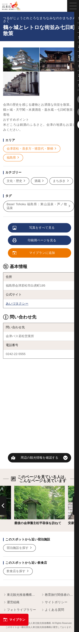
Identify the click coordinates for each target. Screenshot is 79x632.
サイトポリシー (54, 602)
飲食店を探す (18, 571)
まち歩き (61, 181)
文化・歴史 (16, 181)
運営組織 (11, 602)
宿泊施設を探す (19, 548)
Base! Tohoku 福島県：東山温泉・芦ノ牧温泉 (39, 206)
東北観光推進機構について (20, 595)
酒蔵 (39, 181)
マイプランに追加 (34, 253)
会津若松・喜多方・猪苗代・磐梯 (32, 149)
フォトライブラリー (19, 610)
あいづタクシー (17, 303)
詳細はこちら (23, 487)
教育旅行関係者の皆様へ (58, 595)
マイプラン (14, 620)
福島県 (13, 158)
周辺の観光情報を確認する (39, 457)
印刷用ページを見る (34, 241)
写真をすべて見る (34, 228)
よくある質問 (52, 610)
